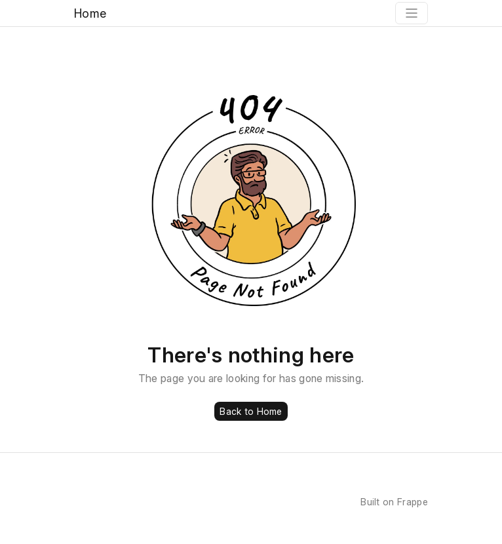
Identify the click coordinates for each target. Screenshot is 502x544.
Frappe (412, 501)
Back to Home (251, 411)
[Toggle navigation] (411, 13)
